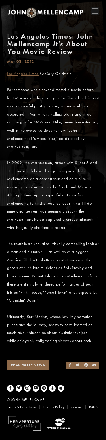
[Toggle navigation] (95, 11)
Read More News (28, 364)
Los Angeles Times (23, 73)
